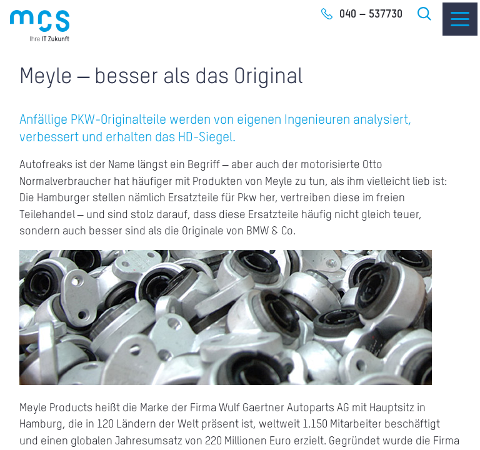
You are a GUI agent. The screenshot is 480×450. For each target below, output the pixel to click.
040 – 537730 (370, 14)
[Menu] (460, 19)
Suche (425, 13)
